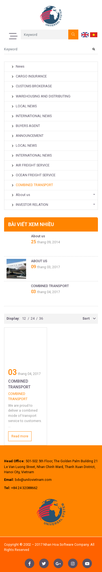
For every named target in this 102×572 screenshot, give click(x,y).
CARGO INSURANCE (29, 76)
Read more (19, 436)
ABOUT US (39, 261)
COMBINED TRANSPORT (32, 185)
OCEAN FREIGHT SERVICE (33, 175)
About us (21, 195)
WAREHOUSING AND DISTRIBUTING (41, 96)
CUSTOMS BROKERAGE (32, 86)
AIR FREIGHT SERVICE (31, 165)
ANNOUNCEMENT (28, 136)
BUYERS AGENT (26, 126)
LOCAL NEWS (24, 106)
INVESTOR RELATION (30, 205)
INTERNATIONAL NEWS (32, 116)
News (18, 66)
